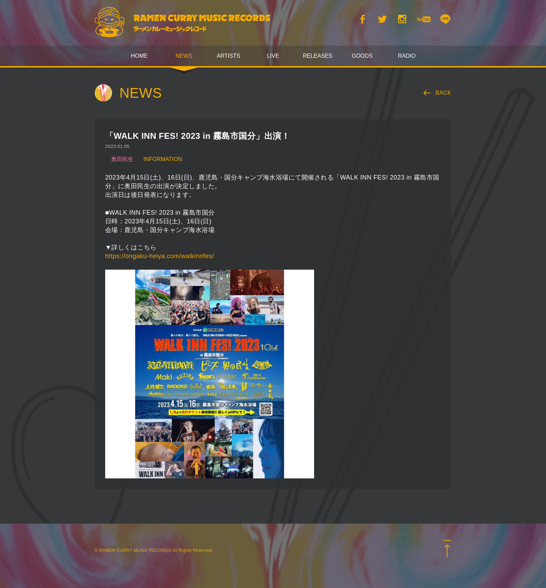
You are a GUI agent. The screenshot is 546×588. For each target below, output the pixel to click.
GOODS (362, 56)
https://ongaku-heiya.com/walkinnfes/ (159, 256)
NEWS (184, 56)
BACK (444, 93)
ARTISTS (228, 56)
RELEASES (317, 56)
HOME (139, 56)
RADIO (407, 56)
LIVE (273, 56)
